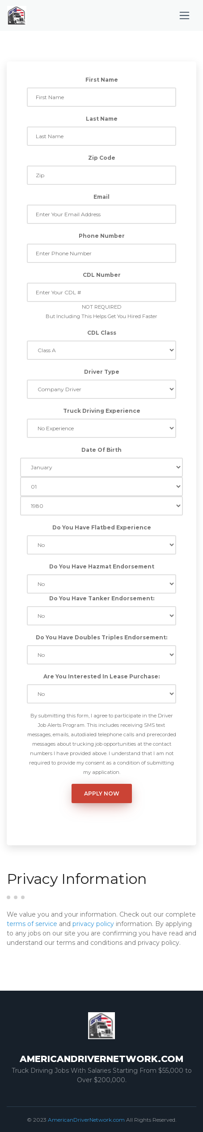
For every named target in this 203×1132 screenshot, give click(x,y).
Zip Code (101, 157)
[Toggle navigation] (184, 15)
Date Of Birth (101, 449)
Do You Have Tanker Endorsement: (101, 598)
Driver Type (101, 371)
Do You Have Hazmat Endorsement (101, 566)
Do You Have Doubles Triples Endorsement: (101, 637)
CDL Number (102, 274)
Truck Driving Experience (101, 410)
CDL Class (101, 332)
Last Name (102, 118)
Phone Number (102, 235)
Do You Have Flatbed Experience (101, 527)
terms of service (32, 924)
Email (101, 196)
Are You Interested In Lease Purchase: (101, 676)
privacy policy (93, 924)
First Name (101, 79)
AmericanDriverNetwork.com (86, 1119)
